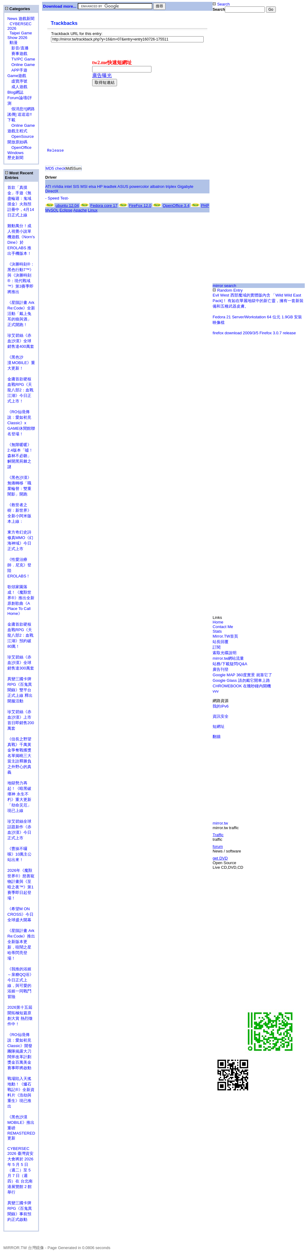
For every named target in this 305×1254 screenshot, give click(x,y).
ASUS (122, 186)
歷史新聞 (15, 157)
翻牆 (217, 736)
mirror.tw (220, 823)
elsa (92, 186)
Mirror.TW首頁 (225, 636)
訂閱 (217, 647)
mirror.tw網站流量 (228, 658)
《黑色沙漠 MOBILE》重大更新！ (21, 363)
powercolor (139, 186)
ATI (48, 186)
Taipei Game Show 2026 (19, 35)
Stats (217, 631)
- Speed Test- (57, 198)
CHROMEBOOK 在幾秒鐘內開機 (242, 686)
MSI (84, 186)
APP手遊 (17, 70)
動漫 (14, 42)
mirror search (224, 285)
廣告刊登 (221, 669)
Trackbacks (64, 23)
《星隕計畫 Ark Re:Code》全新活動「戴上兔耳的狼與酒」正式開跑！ (21, 313)
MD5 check (55, 168)
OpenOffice (19, 147)
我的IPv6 (221, 706)
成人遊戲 (17, 86)
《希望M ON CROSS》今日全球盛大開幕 (20, 914)
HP (100, 186)
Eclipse (66, 210)
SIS (76, 186)
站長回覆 (221, 641)
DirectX (51, 191)
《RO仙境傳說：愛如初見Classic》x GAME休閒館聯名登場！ (21, 423)
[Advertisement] (259, 60)
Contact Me (223, 626)
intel (68, 186)
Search (221, 4)
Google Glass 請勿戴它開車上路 (241, 680)
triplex (171, 186)
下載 (11, 120)
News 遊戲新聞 (20, 18)
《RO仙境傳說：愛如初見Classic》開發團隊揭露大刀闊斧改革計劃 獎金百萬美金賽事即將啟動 (19, 1051)
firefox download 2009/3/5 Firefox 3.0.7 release (254, 333)
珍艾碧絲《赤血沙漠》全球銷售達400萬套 (20, 341)
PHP (205, 205)
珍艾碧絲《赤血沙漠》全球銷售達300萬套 (20, 662)
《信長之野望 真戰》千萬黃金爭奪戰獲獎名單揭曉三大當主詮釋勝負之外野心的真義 (19, 756)
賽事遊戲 (17, 53)
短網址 (219, 726)
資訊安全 (221, 716)
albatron (157, 186)
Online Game (21, 64)
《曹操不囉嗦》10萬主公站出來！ (19, 854)
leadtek (110, 186)
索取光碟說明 (225, 652)
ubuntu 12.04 (67, 205)
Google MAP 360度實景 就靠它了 (242, 675)
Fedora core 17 (103, 205)
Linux (92, 210)
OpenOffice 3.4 (176, 205)
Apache (80, 210)
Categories (17, 8)
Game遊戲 (16, 75)
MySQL (51, 210)
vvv (216, 691)
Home (218, 622)
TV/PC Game (21, 59)
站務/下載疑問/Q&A (230, 664)
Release (55, 150)
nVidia (57, 186)
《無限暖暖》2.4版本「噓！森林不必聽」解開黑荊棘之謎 (20, 455)
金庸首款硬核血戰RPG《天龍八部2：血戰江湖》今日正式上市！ (20, 390)
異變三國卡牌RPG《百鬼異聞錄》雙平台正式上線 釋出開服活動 (20, 690)
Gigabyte (185, 186)
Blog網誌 (15, 92)
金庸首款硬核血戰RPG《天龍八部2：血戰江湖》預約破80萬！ (20, 635)
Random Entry (228, 290)
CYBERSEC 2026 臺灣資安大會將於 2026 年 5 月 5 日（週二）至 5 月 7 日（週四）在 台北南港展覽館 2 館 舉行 (20, 1170)
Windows (15, 152)
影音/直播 (18, 48)
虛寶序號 (17, 81)
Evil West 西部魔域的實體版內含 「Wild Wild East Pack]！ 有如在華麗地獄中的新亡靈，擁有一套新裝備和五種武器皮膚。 (258, 301)
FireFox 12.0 (140, 205)
